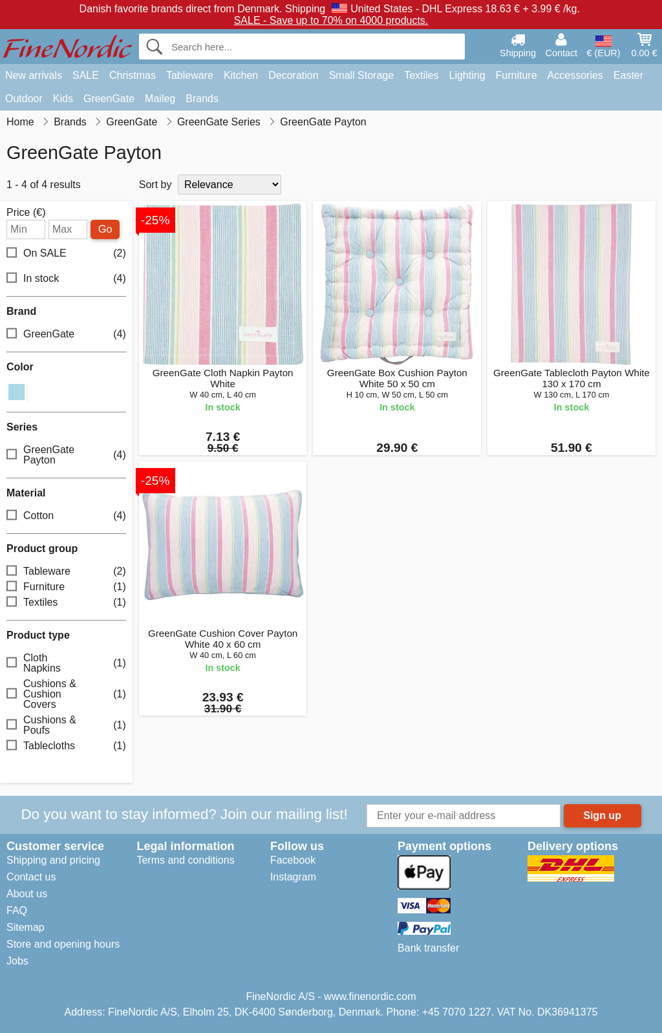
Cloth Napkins (66, 663)
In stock (66, 278)
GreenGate (108, 98)
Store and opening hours (63, 944)
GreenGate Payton (66, 454)
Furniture (516, 75)
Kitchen (241, 75)
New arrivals (33, 75)
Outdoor (24, 98)
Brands (202, 98)
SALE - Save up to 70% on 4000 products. (331, 20)
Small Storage (361, 75)
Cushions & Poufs (66, 725)
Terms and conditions (185, 860)
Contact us (31, 876)
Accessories (575, 75)
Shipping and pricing (53, 860)
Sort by (155, 184)
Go (105, 229)
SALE (85, 75)
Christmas (132, 75)
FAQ (16, 910)
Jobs (17, 960)
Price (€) (25, 213)
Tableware (189, 75)
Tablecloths (66, 746)
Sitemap (25, 927)
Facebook (292, 860)
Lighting (467, 75)
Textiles (421, 75)
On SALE (66, 253)
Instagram (293, 876)
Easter (628, 75)
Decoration (293, 75)
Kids (63, 98)
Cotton (66, 515)
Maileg (160, 98)
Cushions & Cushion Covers (66, 694)
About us (26, 893)
